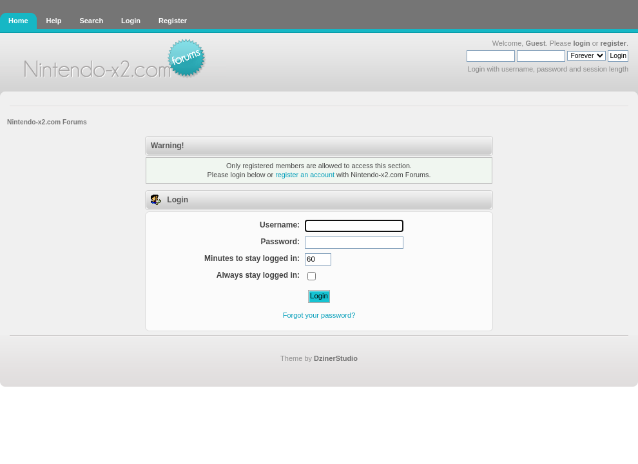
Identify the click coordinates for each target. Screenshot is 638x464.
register (613, 43)
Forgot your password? (319, 315)
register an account (304, 175)
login (581, 43)
